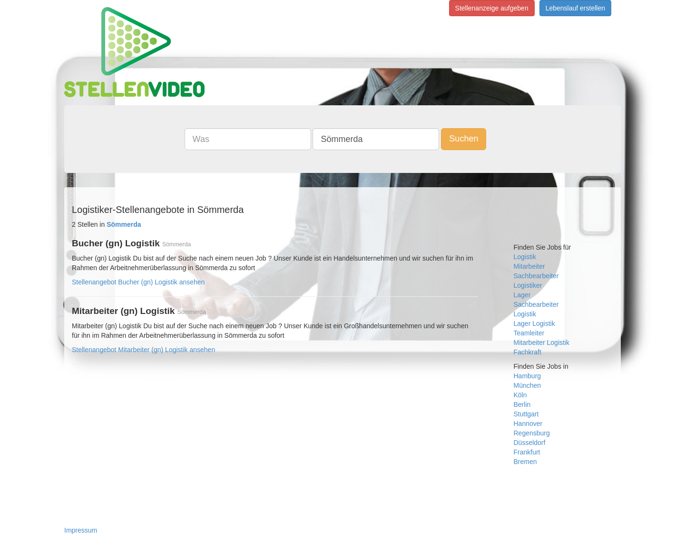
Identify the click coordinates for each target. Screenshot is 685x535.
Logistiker (528, 285)
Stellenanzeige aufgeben (491, 8)
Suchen (463, 138)
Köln (520, 395)
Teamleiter (529, 333)
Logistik (525, 257)
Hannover (528, 423)
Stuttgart (526, 414)
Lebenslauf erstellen (575, 8)
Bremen (525, 461)
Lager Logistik (534, 323)
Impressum (80, 530)
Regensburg (532, 433)
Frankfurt (527, 452)
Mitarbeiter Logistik (542, 342)
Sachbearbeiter (536, 276)
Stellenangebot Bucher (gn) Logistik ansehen (138, 282)
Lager (522, 295)
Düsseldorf (530, 442)
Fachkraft (527, 352)
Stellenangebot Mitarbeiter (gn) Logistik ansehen (143, 349)
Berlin (522, 404)
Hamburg (527, 376)
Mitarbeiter (529, 266)
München (527, 385)
